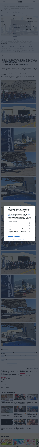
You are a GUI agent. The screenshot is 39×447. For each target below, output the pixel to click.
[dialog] (19, 223)
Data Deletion (15, 239)
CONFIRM (13, 236)
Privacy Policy (24, 239)
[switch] (29, 223)
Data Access (19, 239)
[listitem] (19, 221)
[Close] (33, 207)
